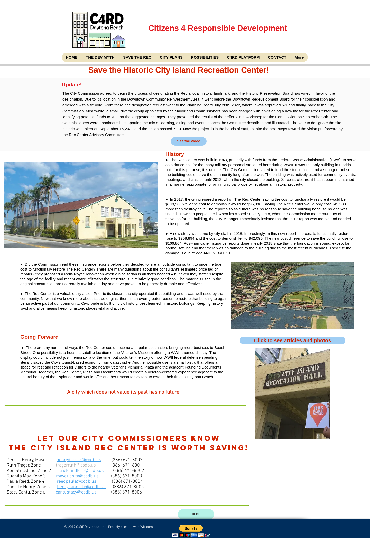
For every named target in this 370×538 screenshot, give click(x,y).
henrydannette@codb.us (81, 487)
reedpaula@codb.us (76, 481)
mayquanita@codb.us (77, 476)
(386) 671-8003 (126, 476)
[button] (191, 531)
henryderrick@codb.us (79, 460)
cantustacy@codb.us (76, 492)
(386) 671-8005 (128, 487)
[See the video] (189, 141)
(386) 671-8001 (126, 465)
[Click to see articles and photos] (292, 340)
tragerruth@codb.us (76, 465)
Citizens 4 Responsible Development (218, 40)
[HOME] (196, 514)
